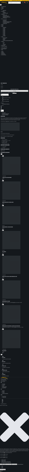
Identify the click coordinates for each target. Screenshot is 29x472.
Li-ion (4, 42)
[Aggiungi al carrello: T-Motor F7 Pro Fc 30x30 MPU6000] (15, 179)
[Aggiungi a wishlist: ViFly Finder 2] (3, 230)
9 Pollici (4, 34)
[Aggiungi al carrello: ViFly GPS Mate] (15, 352)
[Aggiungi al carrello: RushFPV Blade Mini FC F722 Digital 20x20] (15, 204)
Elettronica (3, 14)
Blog (2, 49)
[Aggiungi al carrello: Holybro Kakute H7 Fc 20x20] (15, 303)
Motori (2, 24)
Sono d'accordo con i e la (8, 92)
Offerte (3, 8)
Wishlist (3, 391)
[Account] (26, 2)
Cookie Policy (4, 397)
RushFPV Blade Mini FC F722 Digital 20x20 (7, 202)
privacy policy (13, 92)
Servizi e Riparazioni (4, 47)
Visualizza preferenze (8, 464)
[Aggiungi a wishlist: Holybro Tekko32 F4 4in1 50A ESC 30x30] (3, 205)
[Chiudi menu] (1, 4)
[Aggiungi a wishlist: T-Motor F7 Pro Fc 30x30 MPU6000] (3, 156)
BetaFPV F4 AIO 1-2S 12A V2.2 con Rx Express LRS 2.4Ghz (9, 276)
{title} (2, 466)
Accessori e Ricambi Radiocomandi (8, 40)
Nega (4, 464)
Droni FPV (3, 11)
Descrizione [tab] (4, 112)
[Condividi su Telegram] (14, 107)
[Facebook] (15, 399)
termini (9, 92)
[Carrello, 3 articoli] (24, 2)
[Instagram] (15, 401)
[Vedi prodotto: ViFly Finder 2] (15, 253)
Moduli (4, 39)
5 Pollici (4, 31)
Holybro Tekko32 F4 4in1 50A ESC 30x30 (7, 227)
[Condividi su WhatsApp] (14, 106)
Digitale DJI (4, 10)
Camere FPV (4, 20)
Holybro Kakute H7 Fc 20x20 (6, 301)
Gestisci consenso (2, 469)
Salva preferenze (14, 464)
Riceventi (4, 38)
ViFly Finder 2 (4, 251)
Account (3, 390)
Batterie (3, 41)
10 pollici (4, 35)
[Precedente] (1, 154)
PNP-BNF (4, 12)
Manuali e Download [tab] (5, 114)
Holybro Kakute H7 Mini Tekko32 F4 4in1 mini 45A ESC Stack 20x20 (11, 326)
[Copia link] (2, 111)
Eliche (2, 26)
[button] (14, 427)
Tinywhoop (4, 27)
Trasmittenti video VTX (6, 22)
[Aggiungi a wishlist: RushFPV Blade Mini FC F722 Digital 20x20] (3, 180)
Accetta (1, 464)
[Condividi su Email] (14, 109)
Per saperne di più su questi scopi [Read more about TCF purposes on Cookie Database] (6, 462)
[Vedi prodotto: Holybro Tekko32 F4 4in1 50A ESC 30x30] (15, 229)
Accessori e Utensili (4, 46)
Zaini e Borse (3, 45)
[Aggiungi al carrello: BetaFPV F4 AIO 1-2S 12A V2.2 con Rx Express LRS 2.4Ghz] (15, 278)
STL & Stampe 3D (4, 48)
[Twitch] (15, 402)
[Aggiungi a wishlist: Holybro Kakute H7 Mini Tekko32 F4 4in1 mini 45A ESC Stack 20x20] (3, 304)
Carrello (3, 392)
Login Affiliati (4, 387)
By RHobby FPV (4, 6)
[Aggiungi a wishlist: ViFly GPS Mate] (3, 329)
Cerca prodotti (10, 2)
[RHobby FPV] (4, 2)
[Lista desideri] (22, 2)
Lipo (3, 43)
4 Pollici (4, 30)
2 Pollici (4, 28)
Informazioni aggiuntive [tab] (5, 113)
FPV (2, 18)
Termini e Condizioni (5, 393)
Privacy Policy (4, 396)
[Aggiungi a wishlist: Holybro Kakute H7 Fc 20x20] (3, 279)
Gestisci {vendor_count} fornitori (6, 461)
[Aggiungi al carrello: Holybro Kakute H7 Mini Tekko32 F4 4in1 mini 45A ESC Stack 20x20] (15, 328)
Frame (2, 25)
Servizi (3, 385)
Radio (2, 36)
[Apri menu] (27, 2)
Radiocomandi (5, 37)
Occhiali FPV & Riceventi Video (7, 21)
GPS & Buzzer (5, 17)
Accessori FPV (5, 23)
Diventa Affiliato (4, 386)
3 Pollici (4, 29)
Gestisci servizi (4, 460)
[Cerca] (20, 2)
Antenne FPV (5, 19)
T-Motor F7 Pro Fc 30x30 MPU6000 (6, 177)
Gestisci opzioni (4, 459)
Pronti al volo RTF (5, 13)
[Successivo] (1, 354)
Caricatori (4, 44)
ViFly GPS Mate (4, 350)
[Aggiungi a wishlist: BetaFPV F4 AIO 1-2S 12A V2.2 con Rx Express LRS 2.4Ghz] (3, 255)
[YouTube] (15, 400)
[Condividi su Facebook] (14, 108)
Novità (2, 7)
